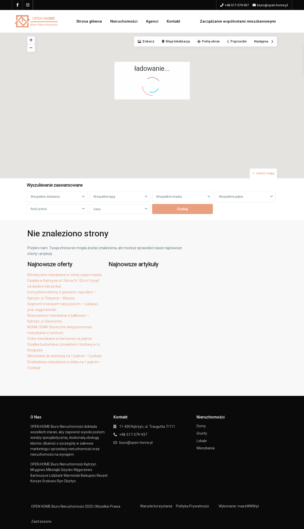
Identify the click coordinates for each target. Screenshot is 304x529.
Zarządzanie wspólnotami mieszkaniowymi (238, 21)
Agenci (152, 21)
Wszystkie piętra (231, 196)
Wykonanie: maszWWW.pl (239, 506)
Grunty (202, 433)
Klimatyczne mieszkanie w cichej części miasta (64, 275)
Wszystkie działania (45, 196)
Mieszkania (206, 448)
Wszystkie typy (104, 196)
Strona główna (89, 21)
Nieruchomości (124, 21)
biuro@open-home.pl (136, 443)
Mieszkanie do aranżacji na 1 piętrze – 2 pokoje (64, 356)
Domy (201, 426)
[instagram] (28, 5)
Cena (97, 209)
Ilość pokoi (39, 209)
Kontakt (173, 21)
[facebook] (17, 5)
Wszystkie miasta (169, 196)
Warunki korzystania (156, 506)
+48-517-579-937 (237, 5)
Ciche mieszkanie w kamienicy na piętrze (59, 339)
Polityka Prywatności (192, 506)
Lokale (202, 441)
